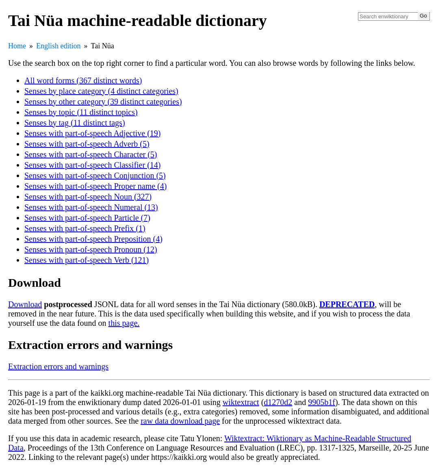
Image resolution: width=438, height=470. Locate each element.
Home (17, 46)
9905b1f (321, 402)
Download (25, 304)
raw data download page (180, 420)
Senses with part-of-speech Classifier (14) (92, 164)
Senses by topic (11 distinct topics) (81, 112)
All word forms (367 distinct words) (83, 80)
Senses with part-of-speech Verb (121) (86, 260)
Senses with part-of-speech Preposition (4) (93, 238)
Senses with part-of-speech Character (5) (90, 154)
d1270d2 (278, 402)
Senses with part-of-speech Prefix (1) (84, 228)
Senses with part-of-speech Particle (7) (87, 217)
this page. (124, 322)
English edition (58, 46)
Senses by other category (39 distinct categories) (103, 101)
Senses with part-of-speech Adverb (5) (87, 143)
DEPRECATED (347, 304)
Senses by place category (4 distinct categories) (101, 91)
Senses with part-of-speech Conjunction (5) (95, 175)
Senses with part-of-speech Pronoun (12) (90, 249)
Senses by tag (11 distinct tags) (74, 122)
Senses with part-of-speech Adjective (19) (92, 133)
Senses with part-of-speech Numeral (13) (91, 207)
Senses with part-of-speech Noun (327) (88, 196)
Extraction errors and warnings (58, 366)
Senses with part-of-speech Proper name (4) (95, 186)
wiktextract (241, 402)
